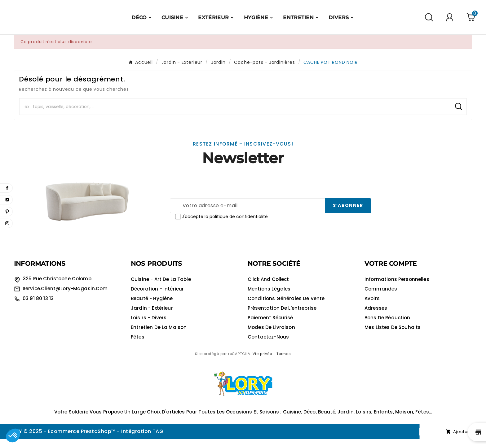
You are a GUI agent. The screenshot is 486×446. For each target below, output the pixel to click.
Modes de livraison (271, 334)
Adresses (376, 315)
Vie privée (262, 360)
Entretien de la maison (159, 334)
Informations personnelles (397, 286)
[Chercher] (235, 113)
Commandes (381, 295)
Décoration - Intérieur (157, 295)
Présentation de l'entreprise (282, 315)
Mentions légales (269, 295)
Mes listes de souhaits (393, 334)
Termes (283, 360)
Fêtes (137, 343)
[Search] (458, 113)
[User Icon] (450, 20)
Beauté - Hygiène (152, 305)
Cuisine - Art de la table (161, 286)
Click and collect (268, 286)
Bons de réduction (387, 324)
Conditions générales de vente (286, 305)
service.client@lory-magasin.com (65, 295)
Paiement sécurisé (270, 324)
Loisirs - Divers (148, 324)
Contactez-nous (268, 343)
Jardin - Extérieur (152, 315)
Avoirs (372, 305)
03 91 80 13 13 (38, 305)
